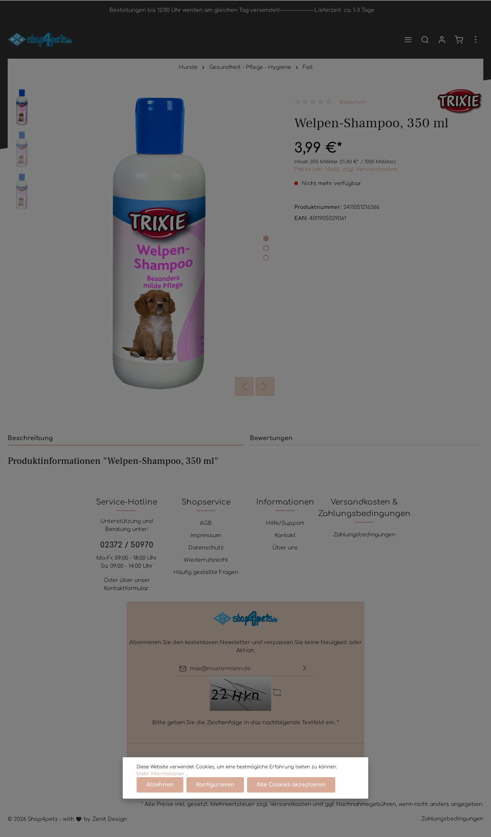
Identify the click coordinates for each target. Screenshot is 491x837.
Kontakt (285, 535)
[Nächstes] (265, 386)
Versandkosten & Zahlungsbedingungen (364, 508)
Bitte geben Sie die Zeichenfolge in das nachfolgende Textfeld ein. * (245, 722)
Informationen (285, 502)
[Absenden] (304, 668)
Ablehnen (160, 785)
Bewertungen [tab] (271, 438)
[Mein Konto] (442, 39)
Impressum (206, 535)
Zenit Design (109, 819)
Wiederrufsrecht (206, 560)
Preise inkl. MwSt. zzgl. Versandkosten (345, 169)
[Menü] (408, 39)
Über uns (285, 548)
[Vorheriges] (244, 386)
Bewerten (352, 102)
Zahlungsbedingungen (364, 535)
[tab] (126, 438)
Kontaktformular (126, 588)
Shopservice (206, 502)
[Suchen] (425, 39)
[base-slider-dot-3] (266, 257)
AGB (206, 523)
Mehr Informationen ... (163, 773)
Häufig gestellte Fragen (205, 572)
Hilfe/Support (285, 523)
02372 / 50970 (126, 545)
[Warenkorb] (458, 39)
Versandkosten (290, 804)
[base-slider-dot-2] (266, 248)
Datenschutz (206, 548)
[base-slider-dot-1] (266, 238)
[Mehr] (475, 39)
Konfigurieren (215, 785)
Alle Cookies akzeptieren (291, 785)
